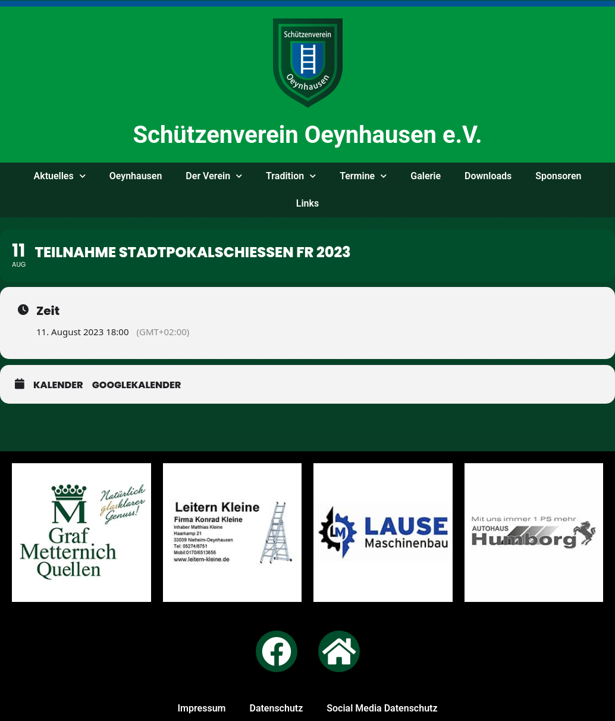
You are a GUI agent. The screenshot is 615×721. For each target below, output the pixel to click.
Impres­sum (201, 708)
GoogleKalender (136, 385)
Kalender (58, 385)
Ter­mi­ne (363, 176)
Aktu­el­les (60, 176)
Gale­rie (425, 176)
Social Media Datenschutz (382, 708)
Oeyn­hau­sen (135, 176)
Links (307, 203)
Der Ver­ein (214, 176)
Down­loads (488, 176)
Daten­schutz (276, 708)
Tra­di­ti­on (291, 176)
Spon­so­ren (558, 176)
